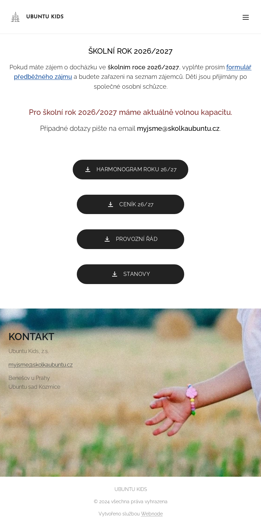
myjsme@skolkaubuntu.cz (40, 365)
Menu (246, 17)
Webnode (152, 513)
